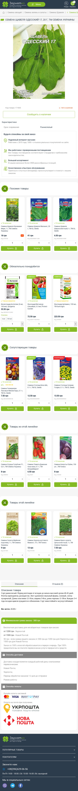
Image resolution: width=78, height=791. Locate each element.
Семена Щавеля (56, 12)
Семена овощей (15, 12)
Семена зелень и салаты (36, 12)
